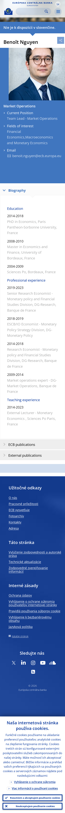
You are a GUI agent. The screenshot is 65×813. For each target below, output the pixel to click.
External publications (21, 455)
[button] (57, 4)
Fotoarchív (16, 516)
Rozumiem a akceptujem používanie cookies (35, 797)
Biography (13, 190)
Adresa (14, 528)
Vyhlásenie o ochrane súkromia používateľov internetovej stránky (33, 603)
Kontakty (15, 522)
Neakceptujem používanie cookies (35, 806)
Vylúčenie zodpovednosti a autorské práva (35, 554)
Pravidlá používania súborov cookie (34, 611)
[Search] (31, 11)
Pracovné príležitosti (23, 504)
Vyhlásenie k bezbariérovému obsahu (30, 619)
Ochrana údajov (20, 595)
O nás (13, 498)
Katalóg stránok (20, 636)
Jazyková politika (21, 627)
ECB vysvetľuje (19, 510)
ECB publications (18, 444)
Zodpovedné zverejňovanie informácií (28, 569)
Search (46, 11)
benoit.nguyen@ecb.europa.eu (36, 155)
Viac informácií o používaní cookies (35, 788)
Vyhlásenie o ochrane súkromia (34, 782)
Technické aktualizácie (25, 562)
